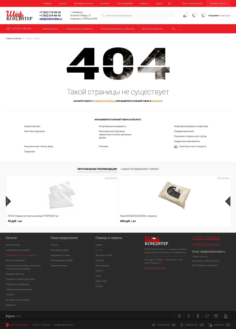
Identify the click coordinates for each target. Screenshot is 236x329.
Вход (184, 3)
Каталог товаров (21, 28)
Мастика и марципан (34, 131)
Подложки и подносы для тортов (190, 136)
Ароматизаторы (32, 126)
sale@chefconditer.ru (50, 18)
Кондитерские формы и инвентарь (191, 126)
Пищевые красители (184, 131)
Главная (47, 3)
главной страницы (104, 101)
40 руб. (195, 221)
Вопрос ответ (101, 281)
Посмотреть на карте (154, 268)
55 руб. (15, 221)
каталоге (157, 101)
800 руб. (60, 221)
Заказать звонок (218, 3)
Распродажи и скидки (60, 255)
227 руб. (150, 221)
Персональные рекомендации (97, 169)
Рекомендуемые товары (62, 260)
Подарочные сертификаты (187, 141)
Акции (159, 3)
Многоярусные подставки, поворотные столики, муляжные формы (115, 134)
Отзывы (99, 286)
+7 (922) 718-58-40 (206, 237)
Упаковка (103, 146)
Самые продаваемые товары (140, 169)
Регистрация (196, 3)
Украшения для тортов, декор (38, 146)
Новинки (54, 245)
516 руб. (105, 221)
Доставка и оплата (83, 3)
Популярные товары (60, 250)
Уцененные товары (59, 265)
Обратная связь (17, 325)
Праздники (29, 151)
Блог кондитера (125, 3)
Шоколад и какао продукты (190, 146)
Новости (144, 3)
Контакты (105, 3)
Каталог (63, 3)
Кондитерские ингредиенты (112, 126)
